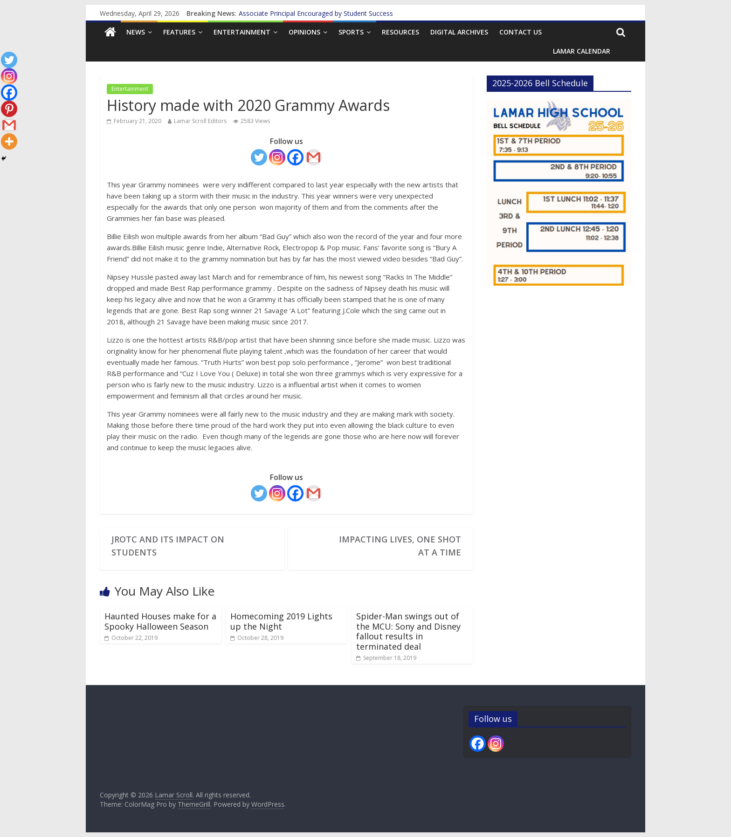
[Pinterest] (9, 109)
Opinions (304, 31)
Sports (351, 31)
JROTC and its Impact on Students (167, 546)
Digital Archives (459, 31)
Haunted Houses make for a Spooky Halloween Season (160, 621)
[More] (9, 141)
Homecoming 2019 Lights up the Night (281, 621)
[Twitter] (259, 157)
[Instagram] (277, 157)
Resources (400, 31)
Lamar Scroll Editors (200, 121)
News (135, 31)
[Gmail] (313, 157)
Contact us (520, 31)
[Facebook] (295, 157)
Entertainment (242, 31)
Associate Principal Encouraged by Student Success (316, 13)
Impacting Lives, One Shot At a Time (400, 546)
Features (179, 31)
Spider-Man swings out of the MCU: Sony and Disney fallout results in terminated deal (408, 631)
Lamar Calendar (581, 51)
